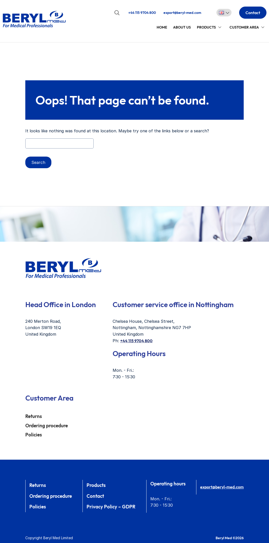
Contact (252, 12)
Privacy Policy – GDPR (111, 507)
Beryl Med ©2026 (230, 538)
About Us (182, 27)
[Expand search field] (117, 12)
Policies (33, 435)
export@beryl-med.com (182, 12)
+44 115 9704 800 (142, 12)
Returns (33, 416)
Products (206, 27)
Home (162, 27)
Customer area (244, 27)
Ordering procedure (46, 426)
